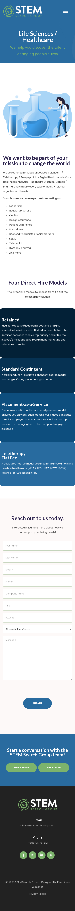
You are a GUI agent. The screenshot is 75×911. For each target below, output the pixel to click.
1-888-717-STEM (38, 843)
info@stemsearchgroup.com (37, 825)
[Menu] (65, 11)
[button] (21, 767)
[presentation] (26, 689)
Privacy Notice (37, 894)
